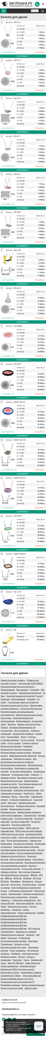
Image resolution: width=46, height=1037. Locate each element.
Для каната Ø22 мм (32, 975)
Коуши (4, 890)
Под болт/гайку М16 (21, 825)
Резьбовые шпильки (10, 985)
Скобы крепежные (9, 966)
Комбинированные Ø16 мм (14, 919)
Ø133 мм (5, 881)
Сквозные (5, 699)
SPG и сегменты (21, 730)
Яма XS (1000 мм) (16, 963)
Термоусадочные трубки (12, 828)
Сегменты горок (21, 944)
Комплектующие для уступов (14, 705)
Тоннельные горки (20, 774)
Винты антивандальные (33, 985)
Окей (39, 1026)
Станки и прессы (30, 743)
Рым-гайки (24, 796)
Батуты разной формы (20, 859)
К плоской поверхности (20, 799)
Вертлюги (12, 803)
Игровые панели (9, 956)
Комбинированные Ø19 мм (14, 922)
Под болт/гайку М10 (20, 821)
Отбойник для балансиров (26, 790)
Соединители (30, 815)
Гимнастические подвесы (13, 680)
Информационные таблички (22, 755)
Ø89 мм (8, 878)
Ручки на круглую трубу (12, 988)
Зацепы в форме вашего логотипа (17, 978)
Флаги (24, 737)
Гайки (3, 906)
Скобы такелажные (26, 912)
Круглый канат (8, 806)
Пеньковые (33, 947)
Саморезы (16, 909)
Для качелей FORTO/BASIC (30, 683)
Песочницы (6, 718)
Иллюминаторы (8, 812)
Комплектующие (27, 966)
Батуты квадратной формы (30, 853)
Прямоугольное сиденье (12, 934)
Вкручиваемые (18, 699)
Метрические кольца (18, 906)
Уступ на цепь (14, 743)
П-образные (24, 938)
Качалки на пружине (23, 843)
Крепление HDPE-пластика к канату (17, 969)
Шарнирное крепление (30, 693)
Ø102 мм (18, 878)
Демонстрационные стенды (29, 715)
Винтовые (33, 941)
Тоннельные (6, 944)
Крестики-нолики (30, 953)
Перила (4, 727)
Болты (39, 903)
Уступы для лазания (31, 868)
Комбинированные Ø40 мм (14, 928)
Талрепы (35, 774)
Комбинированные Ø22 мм (14, 916)
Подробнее (40, 52)
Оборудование (23, 721)
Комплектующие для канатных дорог (18, 850)
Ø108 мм (27, 878)
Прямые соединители (33, 894)
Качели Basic (13, 737)
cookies (23, 1022)
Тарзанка (30, 934)
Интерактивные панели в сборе (16, 752)
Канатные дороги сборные (26, 846)
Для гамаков (22, 689)
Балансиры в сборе (10, 972)
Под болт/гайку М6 (24, 818)
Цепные (4, 950)
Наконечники (15, 894)
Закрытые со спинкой (25, 931)
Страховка (34, 689)
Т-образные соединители (20, 890)
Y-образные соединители (24, 900)
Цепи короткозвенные (11, 815)
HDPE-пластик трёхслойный (28, 831)
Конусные (12, 938)
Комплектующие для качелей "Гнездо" (24, 696)
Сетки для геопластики (31, 708)
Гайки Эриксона (32, 963)
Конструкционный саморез (14, 941)
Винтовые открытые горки (30, 777)
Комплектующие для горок (13, 947)
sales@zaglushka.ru (10, 1009)
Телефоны (16, 953)
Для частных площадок (29, 872)
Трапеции (17, 960)
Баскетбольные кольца (12, 781)
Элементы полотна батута (13, 856)
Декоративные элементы (29, 812)
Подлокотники (29, 884)
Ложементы (27, 881)
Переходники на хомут (20, 809)
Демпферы (15, 881)
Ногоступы (15, 884)
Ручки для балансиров (17, 840)
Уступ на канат (28, 740)
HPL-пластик (34, 928)
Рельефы (31, 699)
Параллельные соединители (14, 897)
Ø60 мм (34, 875)
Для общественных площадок (15, 875)
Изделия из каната (22, 759)
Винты (15, 796)
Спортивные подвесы (31, 972)
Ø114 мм (37, 878)
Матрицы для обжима (11, 746)
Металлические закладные (13, 765)
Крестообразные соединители (26, 887)
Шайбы (40, 912)
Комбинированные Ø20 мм (14, 925)
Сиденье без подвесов (23, 733)
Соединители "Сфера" (11, 975)
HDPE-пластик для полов (12, 834)
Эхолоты (11, 724)
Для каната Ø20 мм (25, 903)
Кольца (21, 956)
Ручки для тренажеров (21, 771)
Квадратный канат (27, 803)
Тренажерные (7, 931)
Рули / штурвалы (18, 950)
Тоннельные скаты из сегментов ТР (17, 982)
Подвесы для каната (25, 806)
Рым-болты (28, 793)
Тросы (26, 960)
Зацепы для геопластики (29, 724)
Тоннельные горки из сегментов (23, 702)
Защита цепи (31, 988)
